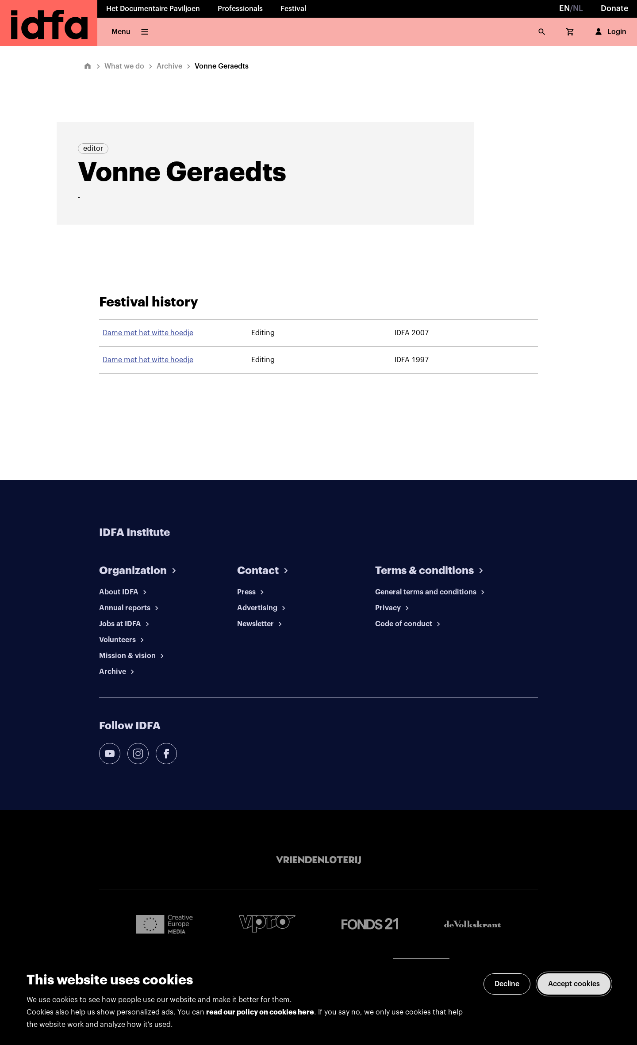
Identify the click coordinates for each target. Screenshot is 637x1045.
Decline (507, 984)
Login (609, 31)
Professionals (240, 8)
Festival (293, 8)
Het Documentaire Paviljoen (153, 8)
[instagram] (138, 753)
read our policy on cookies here (260, 1012)
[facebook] (166, 753)
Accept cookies (574, 984)
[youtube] (109, 753)
